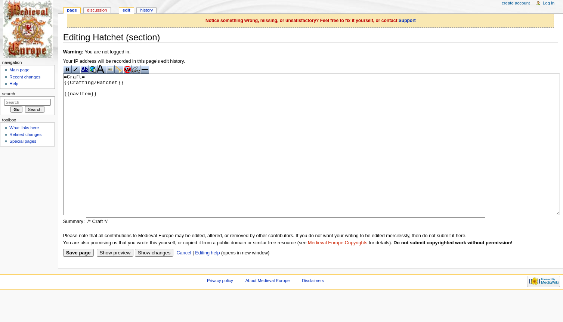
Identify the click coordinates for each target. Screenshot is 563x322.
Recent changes (24, 77)
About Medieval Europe (267, 308)
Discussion (97, 10)
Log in (548, 3)
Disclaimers (313, 308)
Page (72, 10)
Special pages (22, 141)
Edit (126, 10)
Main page (19, 70)
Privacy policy (220, 308)
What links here (24, 128)
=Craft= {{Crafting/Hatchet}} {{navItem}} (311, 159)
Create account (516, 3)
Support (407, 20)
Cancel (183, 281)
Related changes (25, 134)
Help (13, 83)
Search (8, 94)
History (146, 10)
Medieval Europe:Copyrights (337, 270)
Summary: (74, 249)
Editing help (207, 281)
